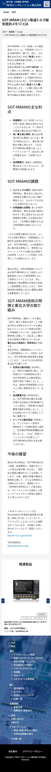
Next (48, 600)
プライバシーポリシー (33, 751)
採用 (13, 715)
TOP (13, 642)
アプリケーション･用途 (24, 654)
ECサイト (18, 691)
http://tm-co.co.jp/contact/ (19, 535)
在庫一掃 (18, 698)
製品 (13, 646)
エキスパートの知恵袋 (24, 678)
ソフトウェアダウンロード (25, 668)
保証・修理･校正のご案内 (25, 730)
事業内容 (18, 707)
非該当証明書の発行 (23, 733)
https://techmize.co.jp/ (18, 546)
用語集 (17, 672)
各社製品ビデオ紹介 (23, 664)
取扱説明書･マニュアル (24, 661)
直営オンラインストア (23, 695)
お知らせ (15, 722)
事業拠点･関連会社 (23, 710)
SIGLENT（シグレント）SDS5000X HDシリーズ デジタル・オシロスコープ (25, 623)
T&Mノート (19, 675)
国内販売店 (19, 688)
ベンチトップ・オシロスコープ (34, 618)
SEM (14, 11)
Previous (2, 600)
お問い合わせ (17, 718)
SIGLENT (41, 614)
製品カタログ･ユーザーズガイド (28, 658)
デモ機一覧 (16, 738)
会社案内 (12, 751)
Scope (6, 11)
